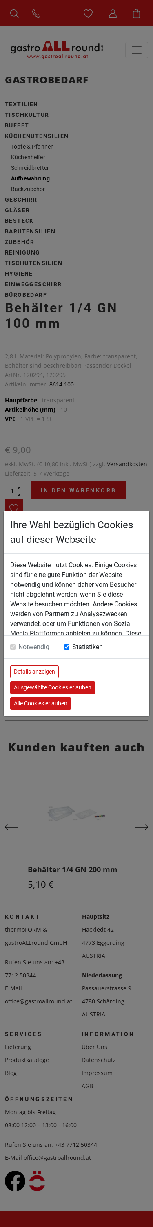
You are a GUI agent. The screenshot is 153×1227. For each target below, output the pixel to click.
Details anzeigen (34, 671)
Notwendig (33, 647)
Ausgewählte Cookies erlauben (52, 687)
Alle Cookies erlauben (40, 703)
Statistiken (87, 647)
